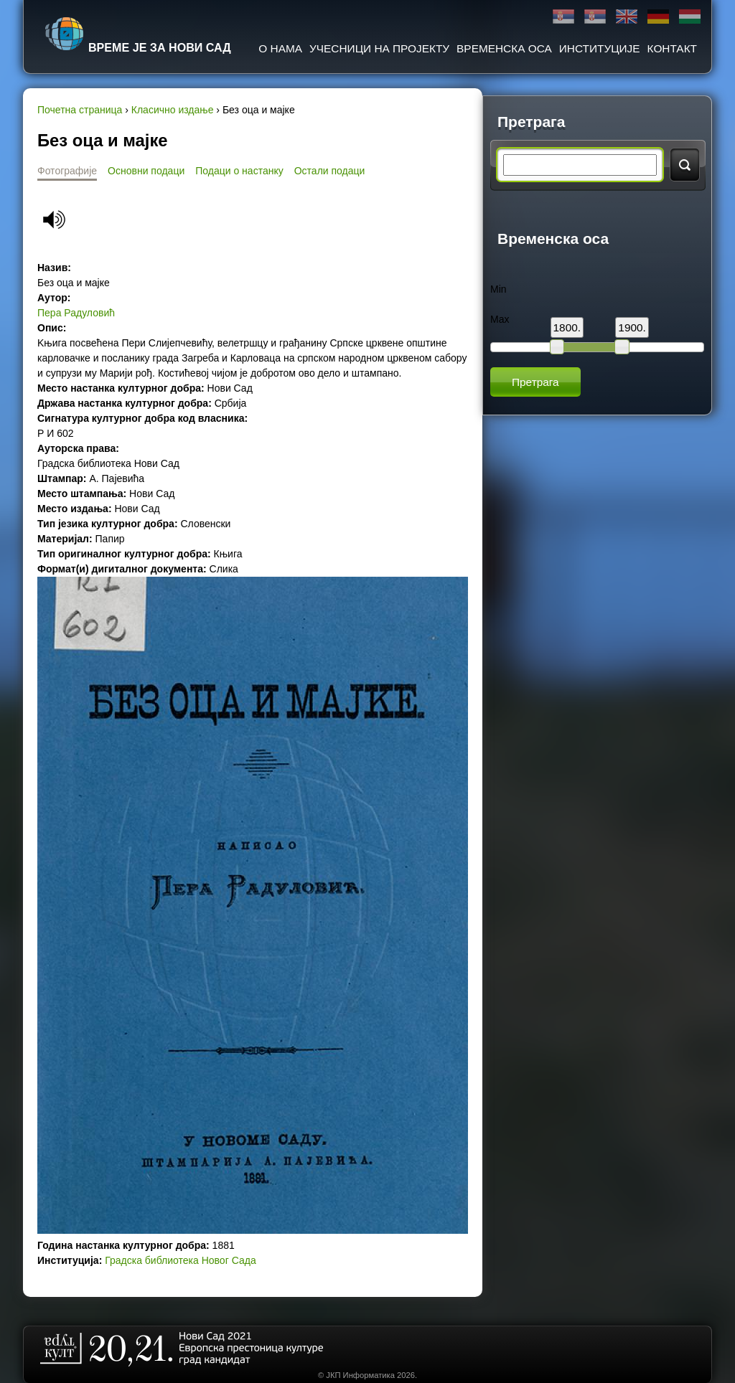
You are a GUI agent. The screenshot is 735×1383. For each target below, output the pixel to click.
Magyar (690, 16)
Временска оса (504, 48)
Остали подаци (329, 170)
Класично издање (172, 109)
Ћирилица (563, 16)
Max (499, 319)
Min (498, 289)
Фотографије (67, 170)
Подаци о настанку (239, 170)
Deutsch (658, 16)
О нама (280, 48)
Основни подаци (146, 170)
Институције (599, 48)
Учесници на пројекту (379, 48)
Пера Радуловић (76, 312)
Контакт (672, 48)
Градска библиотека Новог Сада (180, 1260)
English (626, 16)
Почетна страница (79, 109)
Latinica (595, 16)
